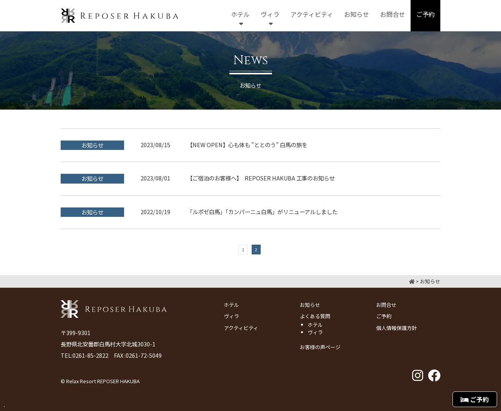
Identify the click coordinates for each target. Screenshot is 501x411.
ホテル (231, 304)
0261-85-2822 (90, 355)
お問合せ (386, 304)
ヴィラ (231, 316)
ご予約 (383, 316)
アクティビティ (241, 328)
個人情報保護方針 (396, 328)
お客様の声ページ (320, 347)
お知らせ (310, 304)
